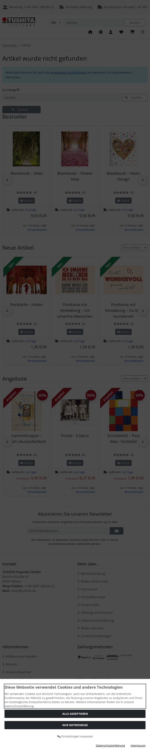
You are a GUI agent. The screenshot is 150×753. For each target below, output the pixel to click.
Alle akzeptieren (75, 714)
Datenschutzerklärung (110, 745)
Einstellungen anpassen (75, 736)
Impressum (138, 745)
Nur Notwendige (75, 725)
